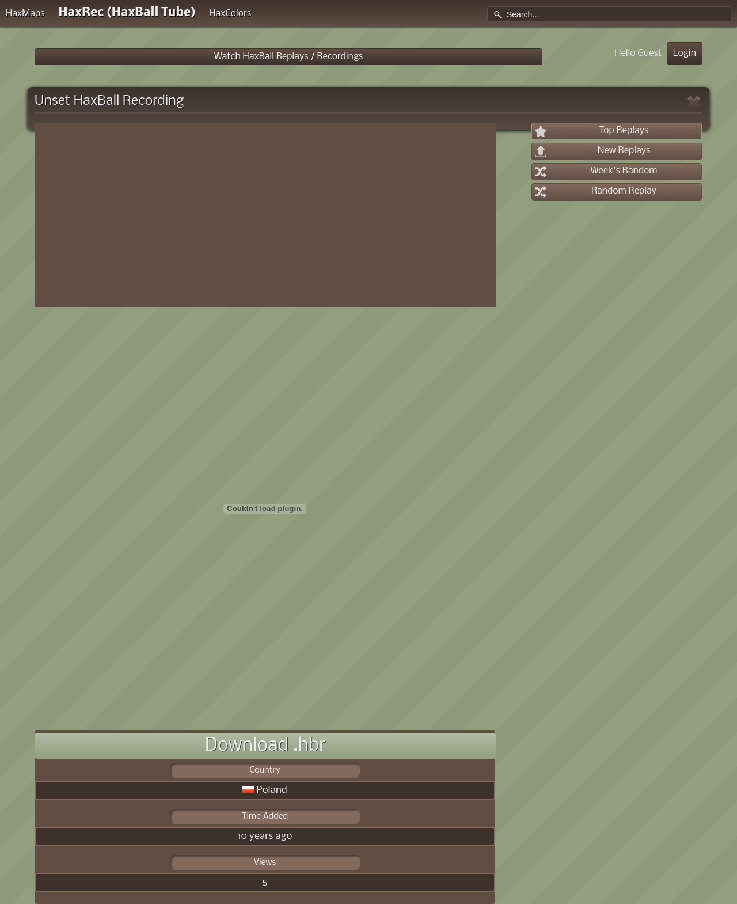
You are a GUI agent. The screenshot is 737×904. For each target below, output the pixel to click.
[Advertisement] (265, 215)
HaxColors (230, 13)
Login (684, 53)
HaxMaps (25, 13)
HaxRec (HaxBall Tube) (126, 13)
